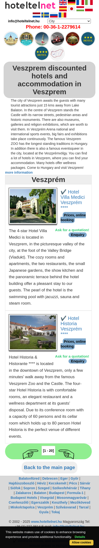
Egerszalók (40, 502)
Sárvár (85, 483)
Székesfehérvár (64, 488)
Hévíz (41, 483)
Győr (75, 478)
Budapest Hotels (24, 498)
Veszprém (45, 507)
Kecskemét (57, 483)
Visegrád (47, 498)
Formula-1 (75, 493)
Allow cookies (81, 542)
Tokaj (55, 512)
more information (19, 172)
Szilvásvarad (66, 507)
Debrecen (50, 478)
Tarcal (83, 507)
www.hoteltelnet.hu (46, 522)
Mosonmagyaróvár (72, 498)
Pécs (73, 483)
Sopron (29, 488)
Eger (64, 478)
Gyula (44, 512)
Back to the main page (49, 467)
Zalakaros (23, 493)
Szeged (44, 488)
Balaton (40, 493)
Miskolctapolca (22, 507)
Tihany (85, 488)
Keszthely (60, 502)
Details (80, 537)
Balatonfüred (29, 478)
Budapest (56, 493)
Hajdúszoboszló (21, 483)
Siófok (15, 488)
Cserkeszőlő (18, 502)
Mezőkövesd (80, 502)
